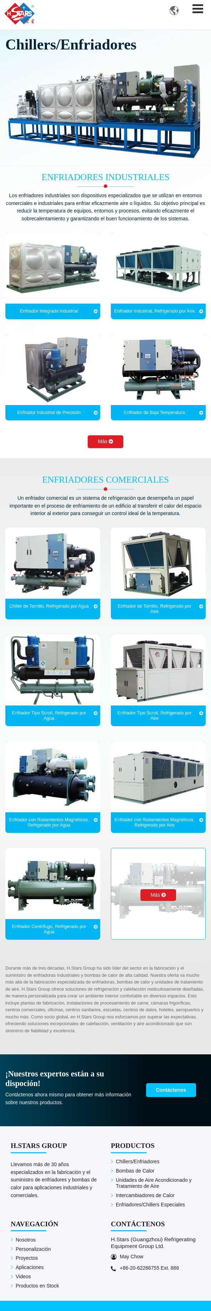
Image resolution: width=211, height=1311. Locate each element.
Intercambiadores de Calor (145, 1196)
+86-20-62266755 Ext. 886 (149, 1268)
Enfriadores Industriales (105, 177)
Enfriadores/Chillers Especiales (150, 1205)
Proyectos (27, 1258)
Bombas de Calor (135, 1171)
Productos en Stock (37, 1286)
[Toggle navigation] (198, 8)
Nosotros (26, 1240)
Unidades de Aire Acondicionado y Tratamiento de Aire (153, 1183)
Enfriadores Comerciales (105, 480)
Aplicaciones (30, 1267)
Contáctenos (171, 1090)
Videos (23, 1277)
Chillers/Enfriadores (137, 1162)
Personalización (33, 1249)
